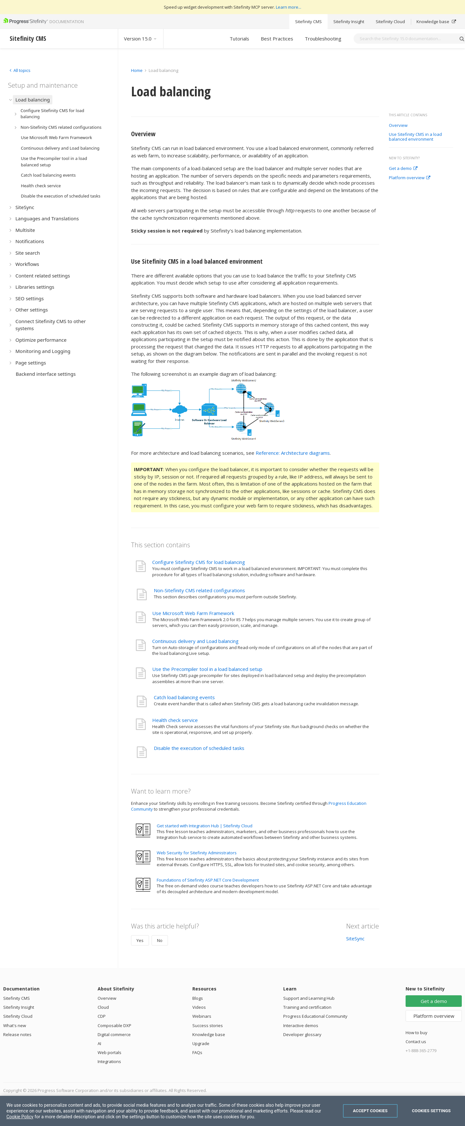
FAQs (197, 1052)
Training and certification (307, 1007)
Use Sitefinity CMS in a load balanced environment (415, 137)
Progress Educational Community (315, 1016)
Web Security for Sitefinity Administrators (197, 853)
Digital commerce (114, 1034)
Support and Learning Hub (309, 998)
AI (99, 1043)
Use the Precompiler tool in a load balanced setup (207, 669)
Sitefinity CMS (308, 21)
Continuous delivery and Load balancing (195, 641)
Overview (398, 125)
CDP (102, 1016)
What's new (14, 1025)
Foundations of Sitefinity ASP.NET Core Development (208, 880)
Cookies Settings (431, 1110)
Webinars (201, 1016)
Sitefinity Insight (348, 21)
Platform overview (409, 177)
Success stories (207, 1025)
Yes (140, 940)
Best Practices (277, 38)
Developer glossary (302, 1034)
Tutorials (239, 38)
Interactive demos (300, 1025)
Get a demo (403, 168)
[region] (232, 1111)
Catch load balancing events (184, 697)
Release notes (17, 1034)
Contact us (416, 1041)
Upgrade (200, 1043)
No (159, 940)
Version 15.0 (140, 38)
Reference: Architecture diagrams (293, 453)
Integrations (109, 1061)
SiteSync (355, 938)
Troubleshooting (323, 38)
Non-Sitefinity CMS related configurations (199, 590)
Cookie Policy (19, 1116)
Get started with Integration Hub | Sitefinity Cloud (204, 826)
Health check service (175, 720)
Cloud (103, 1007)
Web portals (109, 1052)
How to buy (416, 1032)
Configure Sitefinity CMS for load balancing (198, 562)
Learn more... (288, 7)
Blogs (197, 998)
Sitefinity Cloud (390, 21)
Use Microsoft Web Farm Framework (193, 613)
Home (137, 70)
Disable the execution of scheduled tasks (199, 748)
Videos (199, 1007)
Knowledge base (436, 21)
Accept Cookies (370, 1110)
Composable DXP (114, 1025)
